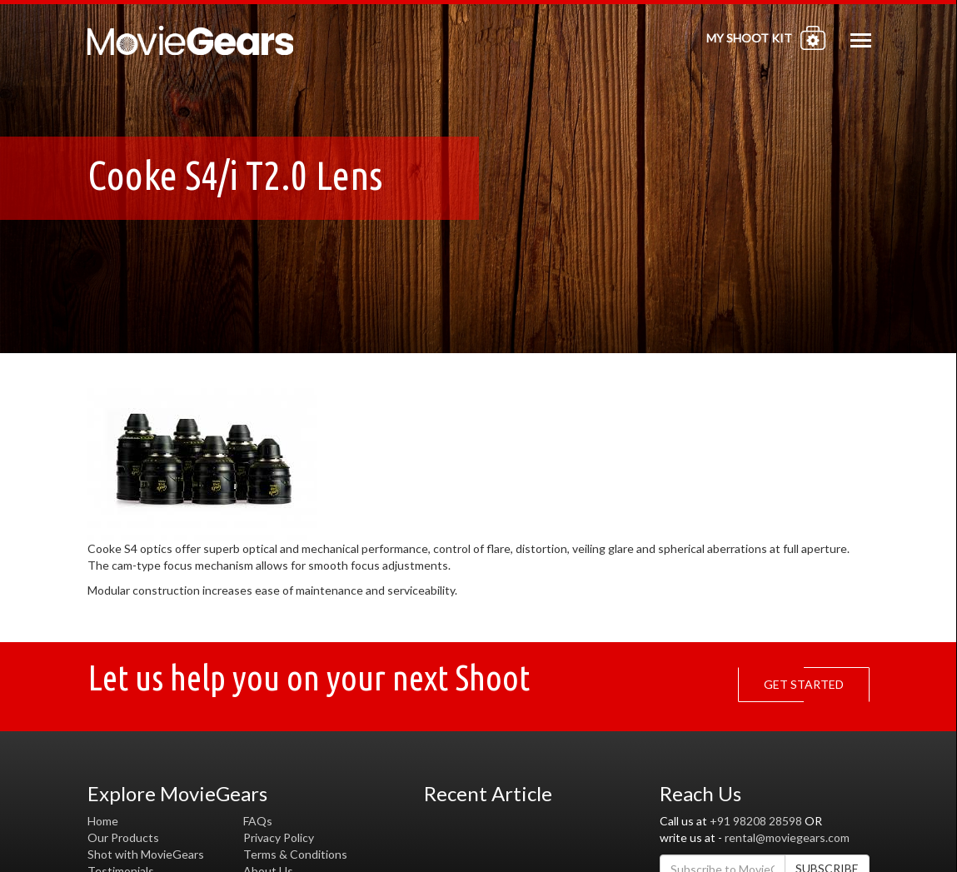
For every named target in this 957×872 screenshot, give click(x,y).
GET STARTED (808, 684)
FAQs (257, 821)
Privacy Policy (278, 837)
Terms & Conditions (295, 854)
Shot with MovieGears (145, 854)
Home (102, 821)
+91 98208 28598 (756, 821)
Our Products (123, 837)
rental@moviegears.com (787, 837)
